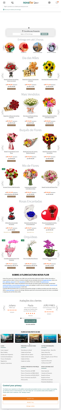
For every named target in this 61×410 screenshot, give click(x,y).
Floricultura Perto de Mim (30, 327)
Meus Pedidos (4, 348)
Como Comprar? (4, 345)
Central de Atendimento (7, 352)
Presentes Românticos (47, 377)
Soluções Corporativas (6, 358)
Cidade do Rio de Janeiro (27, 350)
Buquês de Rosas (45, 371)
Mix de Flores (30, 161)
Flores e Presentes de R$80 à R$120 (30, 368)
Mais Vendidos (30, 90)
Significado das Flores (46, 350)
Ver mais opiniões (30, 319)
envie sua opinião (30, 316)
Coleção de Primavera (46, 368)
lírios (4, 277)
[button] (49, 2)
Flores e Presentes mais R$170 (28, 373)
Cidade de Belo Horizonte (27, 352)
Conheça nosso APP (46, 358)
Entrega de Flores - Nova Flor (48, 345)
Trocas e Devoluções (6, 354)
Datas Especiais (45, 366)
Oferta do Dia (24, 375)
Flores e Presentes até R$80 (28, 366)
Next (57, 43)
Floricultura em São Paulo (7, 335)
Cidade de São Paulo (26, 348)
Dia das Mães (30, 53)
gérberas (8, 277)
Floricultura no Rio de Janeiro (49, 335)
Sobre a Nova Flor (45, 348)
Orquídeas (30, 232)
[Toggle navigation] (4, 2)
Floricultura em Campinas (20, 335)
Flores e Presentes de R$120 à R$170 (30, 371)
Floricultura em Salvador (34, 335)
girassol (13, 277)
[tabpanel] (12, 304)
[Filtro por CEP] (27, 29)
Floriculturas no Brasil (26, 345)
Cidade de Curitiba (25, 356)
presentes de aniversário (14, 282)
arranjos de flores (7, 280)
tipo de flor (22, 277)
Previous (4, 43)
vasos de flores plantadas (18, 280)
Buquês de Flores (30, 125)
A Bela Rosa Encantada (47, 375)
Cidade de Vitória (25, 354)
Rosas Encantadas (30, 197)
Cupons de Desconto (46, 356)
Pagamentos (4, 356)
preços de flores (10, 285)
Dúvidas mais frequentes (7, 350)
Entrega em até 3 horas (30, 35)
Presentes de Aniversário (47, 379)
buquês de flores (47, 275)
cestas (27, 280)
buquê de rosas (45, 277)
